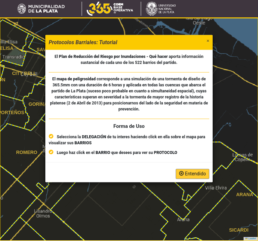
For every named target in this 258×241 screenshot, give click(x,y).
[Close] (208, 41)
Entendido (192, 173)
